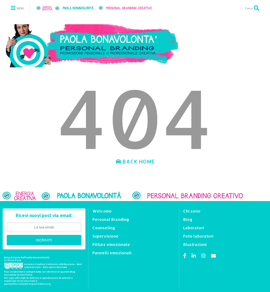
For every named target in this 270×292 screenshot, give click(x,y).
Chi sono (191, 211)
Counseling (103, 227)
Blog (187, 219)
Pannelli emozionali (111, 252)
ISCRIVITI (44, 240)
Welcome (102, 211)
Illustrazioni (195, 244)
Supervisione (105, 236)
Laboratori (193, 227)
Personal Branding (110, 219)
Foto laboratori (198, 236)
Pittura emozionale (111, 244)
